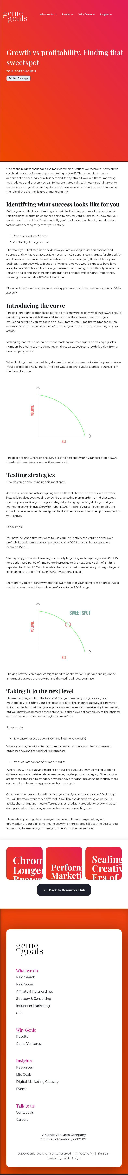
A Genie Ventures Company (64, 1135)
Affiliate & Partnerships (34, 991)
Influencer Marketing (33, 1006)
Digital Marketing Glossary (37, 1082)
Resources (24, 1067)
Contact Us (25, 1112)
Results (22, 1036)
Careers (22, 1120)
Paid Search (25, 977)
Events (21, 1089)
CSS (19, 1013)
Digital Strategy (18, 78)
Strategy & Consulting (33, 999)
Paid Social (25, 984)
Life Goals (24, 1074)
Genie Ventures (28, 1044)
